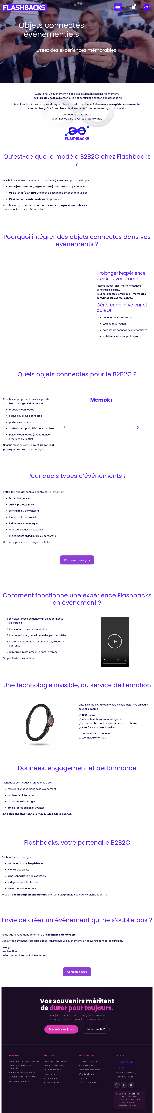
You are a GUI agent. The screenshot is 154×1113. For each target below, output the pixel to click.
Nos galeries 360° (52, 1069)
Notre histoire (50, 1078)
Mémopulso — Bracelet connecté (20, 1067)
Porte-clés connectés (89, 1069)
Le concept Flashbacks (55, 1061)
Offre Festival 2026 (95, 1029)
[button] (118, 7)
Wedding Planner (87, 1074)
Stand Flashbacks (87, 1065)
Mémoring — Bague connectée (24, 1061)
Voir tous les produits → (20, 1081)
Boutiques (84, 1078)
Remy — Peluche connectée (22, 1072)
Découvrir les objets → (61, 1029)
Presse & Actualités (53, 1082)
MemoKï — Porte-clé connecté (24, 1077)
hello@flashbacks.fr (124, 1062)
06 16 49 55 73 (122, 1067)
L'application (50, 1074)
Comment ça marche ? (55, 1065)
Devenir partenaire (88, 1082)
